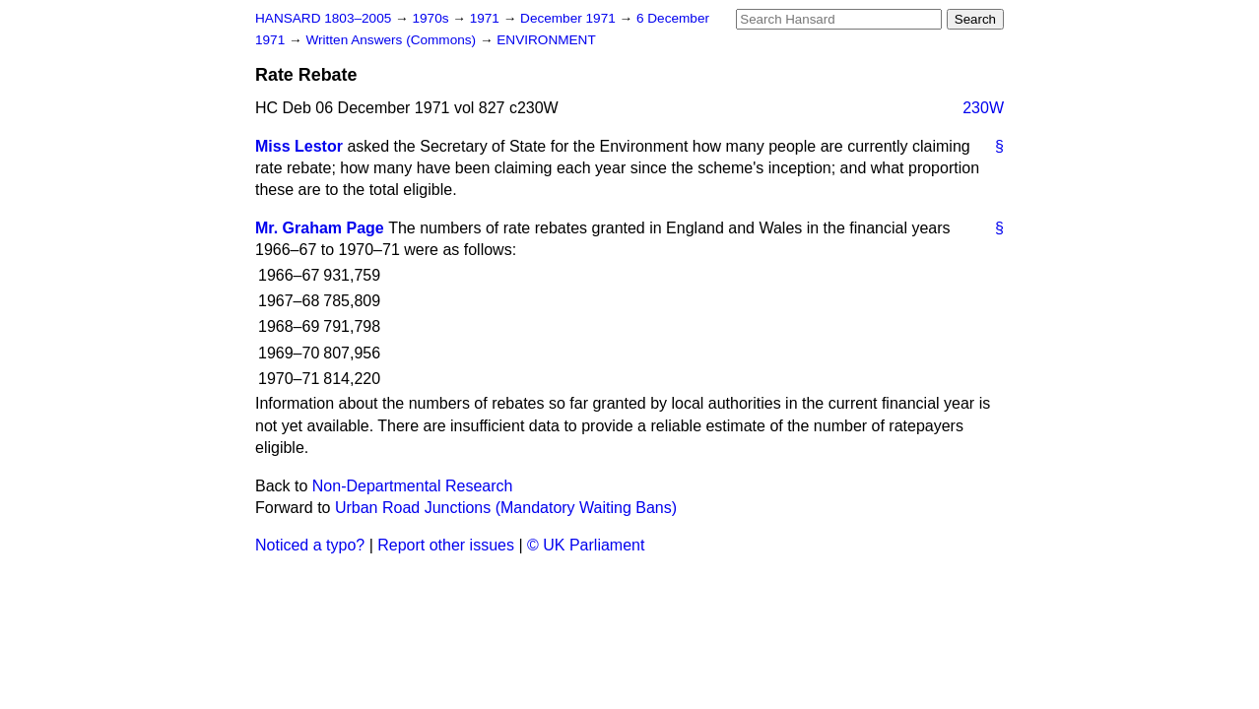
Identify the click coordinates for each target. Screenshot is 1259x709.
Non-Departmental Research (412, 486)
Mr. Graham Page (319, 228)
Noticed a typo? (309, 545)
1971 (486, 18)
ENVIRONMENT (546, 39)
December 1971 (570, 18)
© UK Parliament (585, 545)
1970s (432, 18)
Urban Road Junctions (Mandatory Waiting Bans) (506, 507)
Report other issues (445, 545)
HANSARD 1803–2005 (323, 18)
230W (983, 107)
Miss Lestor (299, 146)
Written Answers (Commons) (392, 39)
